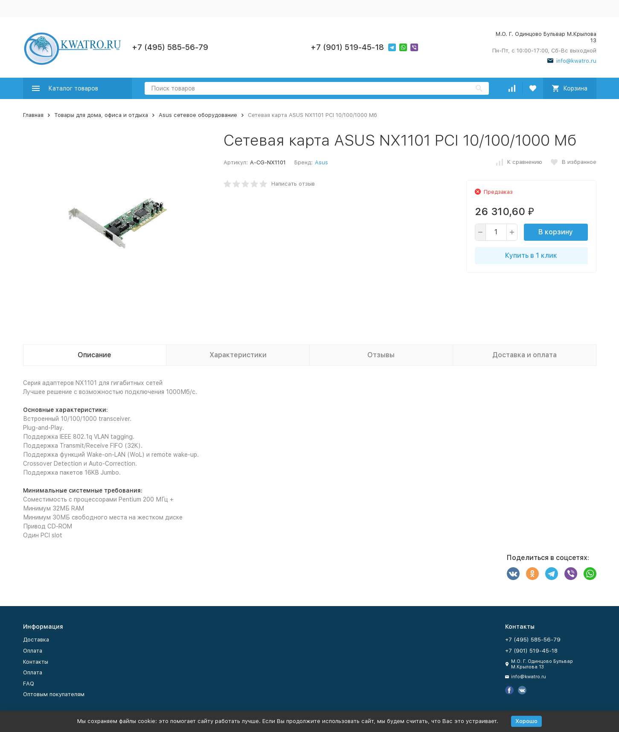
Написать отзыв (293, 184)
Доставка (36, 639)
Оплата (32, 650)
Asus (321, 162)
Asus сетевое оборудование (198, 115)
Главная (33, 115)
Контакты (35, 662)
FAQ (28, 683)
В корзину (555, 232)
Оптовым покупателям (53, 694)
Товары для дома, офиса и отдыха (101, 115)
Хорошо (526, 721)
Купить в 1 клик (531, 255)
